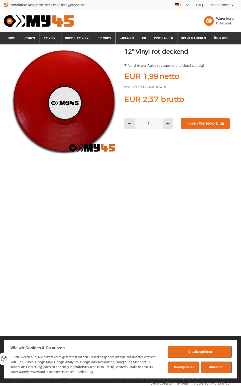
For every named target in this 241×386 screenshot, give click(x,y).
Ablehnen (215, 367)
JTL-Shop (222, 383)
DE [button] (180, 5)
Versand (160, 86)
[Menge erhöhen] (168, 123)
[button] (222, 5)
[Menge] (149, 123)
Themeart (182, 383)
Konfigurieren (183, 367)
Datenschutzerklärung (78, 372)
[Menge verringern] (129, 123)
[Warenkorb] (218, 21)
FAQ (199, 5)
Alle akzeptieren (198, 352)
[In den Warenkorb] (205, 123)
